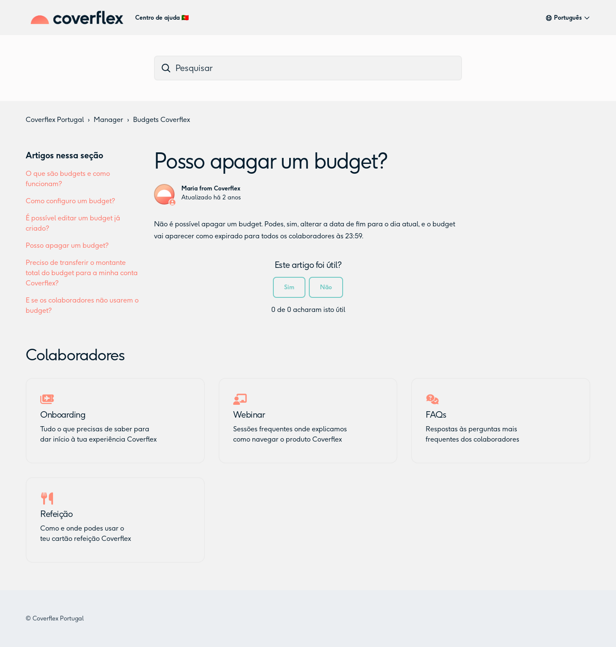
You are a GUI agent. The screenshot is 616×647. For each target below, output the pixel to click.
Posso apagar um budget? (67, 245)
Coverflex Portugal (55, 120)
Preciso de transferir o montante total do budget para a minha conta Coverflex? (82, 272)
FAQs (436, 415)
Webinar (249, 415)
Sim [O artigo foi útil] (289, 287)
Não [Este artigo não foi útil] (326, 287)
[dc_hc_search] (308, 68)
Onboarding (62, 415)
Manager (108, 120)
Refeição (56, 514)
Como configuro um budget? (70, 201)
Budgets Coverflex (161, 120)
